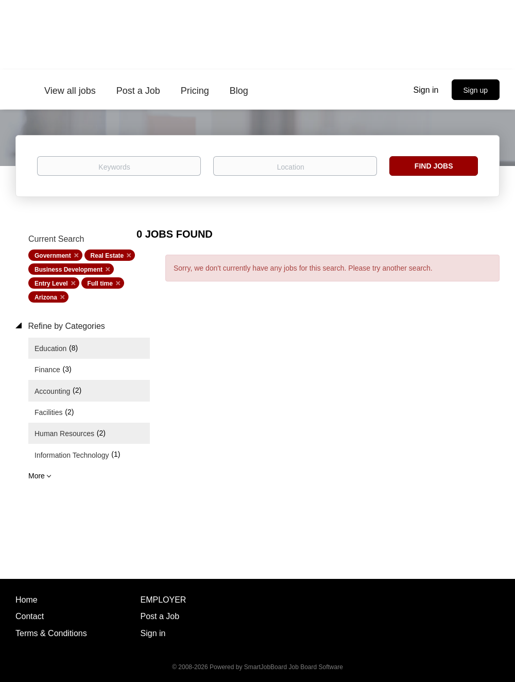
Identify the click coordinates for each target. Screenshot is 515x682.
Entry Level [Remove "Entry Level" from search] (51, 283)
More (36, 476)
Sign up (476, 90)
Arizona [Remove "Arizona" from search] (46, 297)
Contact (29, 616)
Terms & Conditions (51, 633)
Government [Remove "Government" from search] (53, 255)
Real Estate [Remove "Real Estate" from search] (107, 255)
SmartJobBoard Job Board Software (293, 667)
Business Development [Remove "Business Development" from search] (68, 269)
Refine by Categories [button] (65, 326)
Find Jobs (434, 166)
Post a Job (160, 616)
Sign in (426, 90)
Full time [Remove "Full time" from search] (100, 283)
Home (26, 599)
